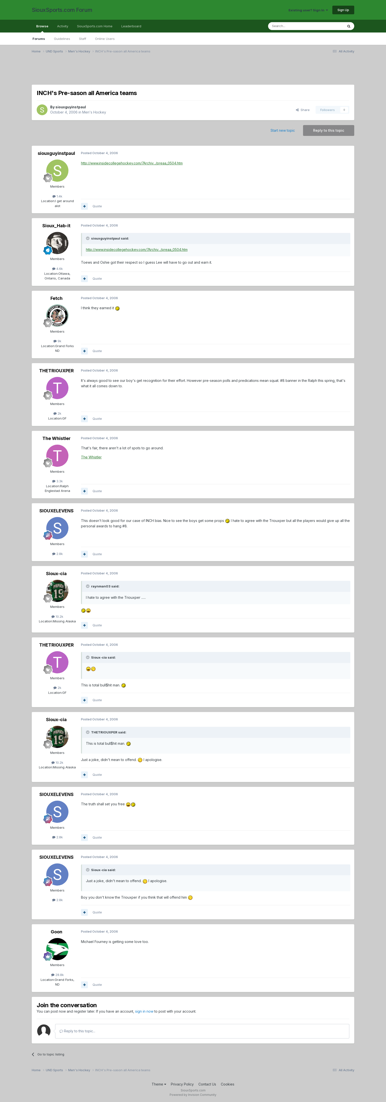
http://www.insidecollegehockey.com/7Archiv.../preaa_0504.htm (132, 163)
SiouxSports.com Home (95, 26)
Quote (97, 206)
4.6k (57, 269)
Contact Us (207, 1084)
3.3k (57, 481)
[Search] (293, 26)
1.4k (57, 196)
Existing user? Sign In (308, 10)
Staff (82, 39)
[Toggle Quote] (88, 238)
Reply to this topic (328, 130)
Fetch (56, 298)
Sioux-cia (56, 573)
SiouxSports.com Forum (62, 10)
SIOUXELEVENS (56, 510)
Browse (42, 28)
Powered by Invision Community (193, 1095)
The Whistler (56, 438)
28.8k (57, 975)
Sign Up (343, 10)
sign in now (144, 1011)
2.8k (57, 554)
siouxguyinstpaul (70, 107)
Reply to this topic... (77, 1031)
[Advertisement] (179, 72)
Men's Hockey (94, 112)
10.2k (57, 616)
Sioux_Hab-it (56, 225)
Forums (38, 39)
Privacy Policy (182, 1084)
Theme (159, 1084)
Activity (62, 26)
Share (303, 110)
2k (57, 413)
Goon (56, 931)
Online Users (105, 39)
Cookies (227, 1084)
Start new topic (283, 130)
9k (57, 341)
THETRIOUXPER (56, 370)
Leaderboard (131, 26)
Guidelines (62, 39)
